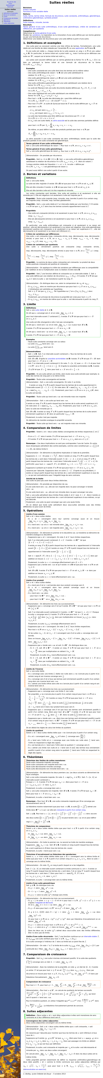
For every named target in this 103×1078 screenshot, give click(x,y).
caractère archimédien (56, 359)
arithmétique (83, 16)
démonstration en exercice (34, 1069)
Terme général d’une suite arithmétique (40, 27)
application (79, 48)
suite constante (70, 16)
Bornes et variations (10, 15)
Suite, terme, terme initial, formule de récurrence (43, 16)
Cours (10, 3)
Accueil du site (11, 2)
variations (36, 35)
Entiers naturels (29, 10)
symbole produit (50, 18)
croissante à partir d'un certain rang (70, 810)
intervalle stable (90, 936)
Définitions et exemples (11, 13)
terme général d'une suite (45, 33)
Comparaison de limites (11, 18)
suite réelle (39, 310)
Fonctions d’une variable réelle (35, 11)
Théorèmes (7, 21)
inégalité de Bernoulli (44, 903)
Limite (5, 16)
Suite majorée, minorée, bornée (36, 22)
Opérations (7, 20)
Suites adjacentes (9, 23)
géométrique (95, 16)
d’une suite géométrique (68, 27)
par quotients (38, 29)
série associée (58, 121)
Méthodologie (10, 5)
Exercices (10, 7)
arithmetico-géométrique (33, 18)
